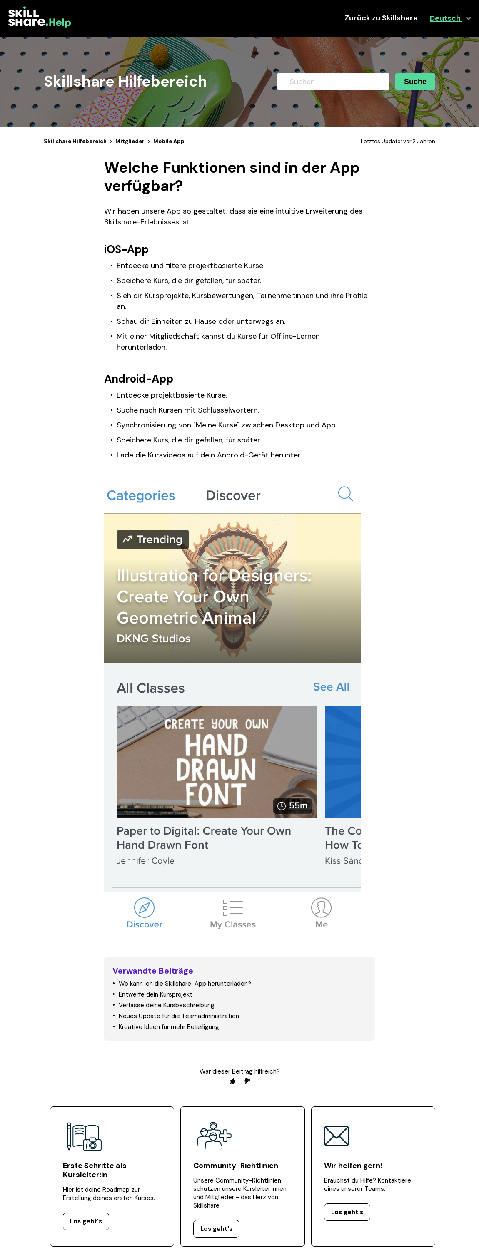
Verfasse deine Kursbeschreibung (167, 1005)
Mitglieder (130, 141)
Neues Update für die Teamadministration (179, 1016)
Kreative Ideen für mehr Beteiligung (169, 1027)
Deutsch (446, 18)
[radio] (232, 1081)
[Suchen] (333, 81)
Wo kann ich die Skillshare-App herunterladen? (185, 983)
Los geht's (86, 1221)
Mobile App (169, 141)
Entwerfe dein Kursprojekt (155, 994)
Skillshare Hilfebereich (75, 141)
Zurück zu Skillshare (381, 18)
